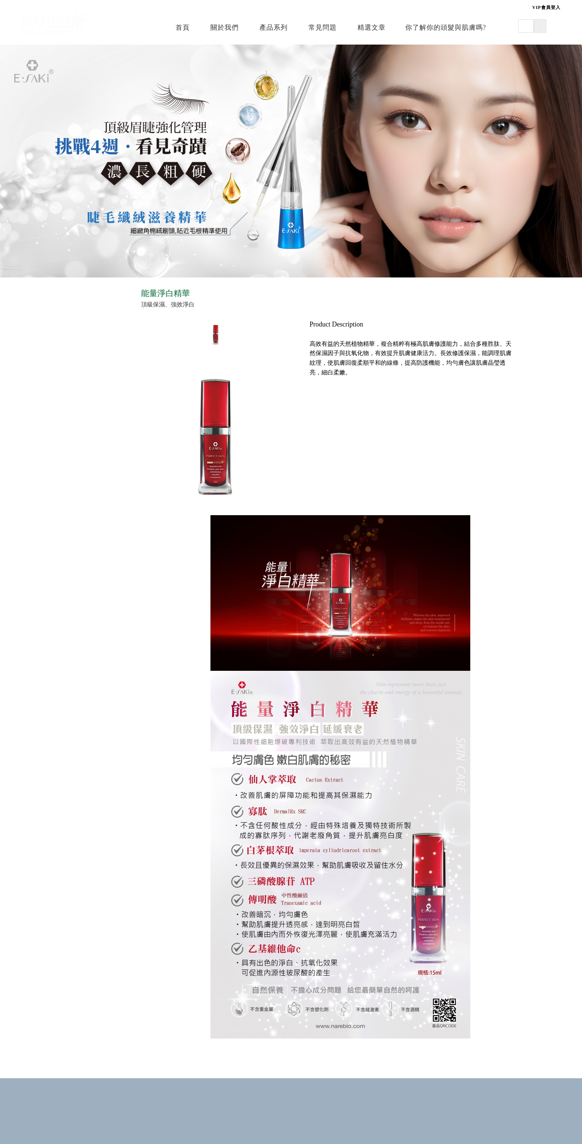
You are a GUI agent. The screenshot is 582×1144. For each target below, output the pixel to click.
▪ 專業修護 (60, 624)
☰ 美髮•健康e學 (65, 297)
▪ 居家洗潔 (60, 536)
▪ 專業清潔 (60, 597)
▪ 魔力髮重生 (63, 666)
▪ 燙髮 (54, 638)
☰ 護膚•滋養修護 (67, 459)
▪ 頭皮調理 (60, 611)
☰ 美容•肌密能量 (67, 385)
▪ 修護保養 (60, 415)
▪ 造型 (54, 355)
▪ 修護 (54, 341)
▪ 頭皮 (54, 327)
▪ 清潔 (54, 314)
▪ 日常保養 (60, 402)
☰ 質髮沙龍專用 (66, 580)
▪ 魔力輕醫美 (63, 429)
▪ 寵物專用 (60, 550)
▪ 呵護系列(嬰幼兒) (70, 476)
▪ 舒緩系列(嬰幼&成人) (76, 490)
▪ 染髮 (54, 652)
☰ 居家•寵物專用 (67, 520)
